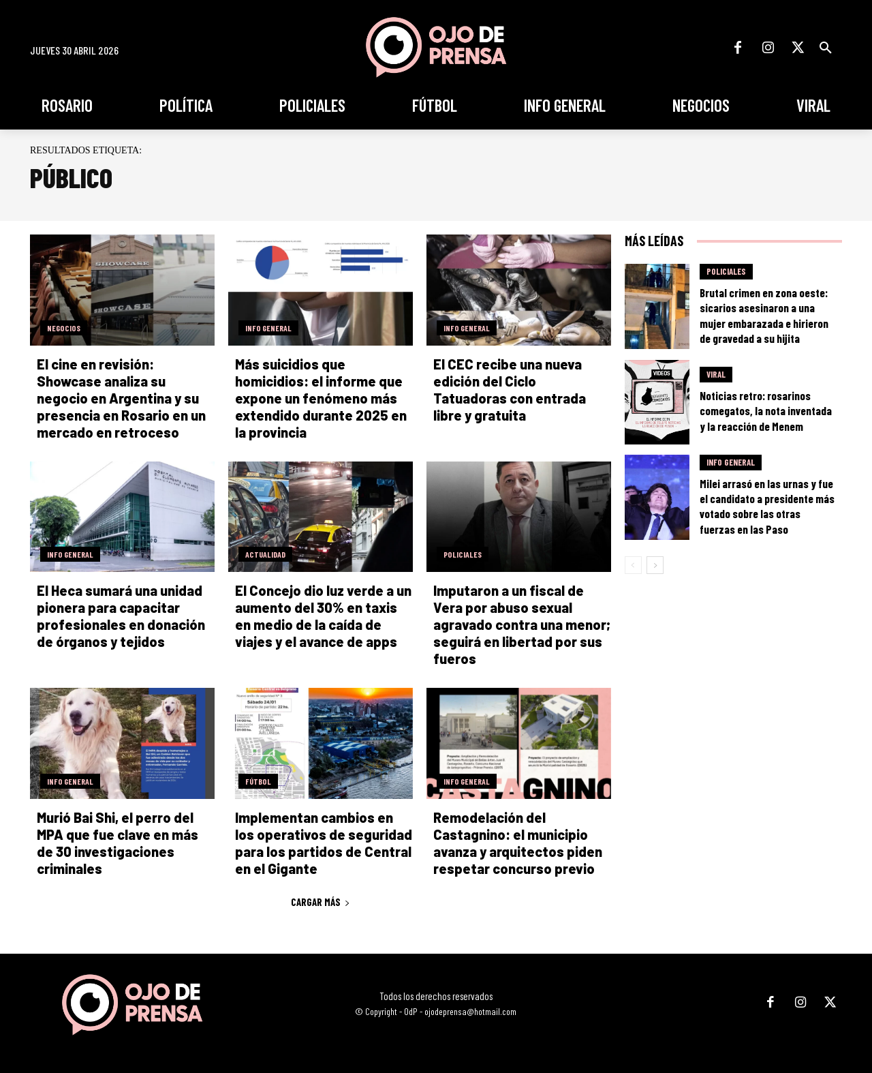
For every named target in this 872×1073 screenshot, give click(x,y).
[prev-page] (633, 565)
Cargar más (320, 902)
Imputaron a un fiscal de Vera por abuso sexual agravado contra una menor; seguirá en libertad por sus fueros (521, 624)
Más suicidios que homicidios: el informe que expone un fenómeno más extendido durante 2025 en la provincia (321, 398)
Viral (716, 374)
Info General (268, 328)
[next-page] (655, 565)
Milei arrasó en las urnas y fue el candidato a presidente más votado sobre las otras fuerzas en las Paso (767, 506)
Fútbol (258, 781)
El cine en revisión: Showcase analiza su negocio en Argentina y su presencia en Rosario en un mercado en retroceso (121, 398)
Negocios (63, 328)
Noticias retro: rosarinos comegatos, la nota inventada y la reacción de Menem (766, 410)
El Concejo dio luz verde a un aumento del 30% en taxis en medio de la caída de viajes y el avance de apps (323, 616)
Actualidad (265, 554)
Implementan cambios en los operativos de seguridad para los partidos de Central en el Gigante (323, 843)
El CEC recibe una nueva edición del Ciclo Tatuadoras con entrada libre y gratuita (509, 389)
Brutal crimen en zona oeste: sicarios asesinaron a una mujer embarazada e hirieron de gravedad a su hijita (764, 315)
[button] (825, 47)
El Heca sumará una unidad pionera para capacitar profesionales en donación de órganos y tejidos (121, 616)
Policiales (462, 554)
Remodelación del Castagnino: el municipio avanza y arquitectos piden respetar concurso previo (517, 843)
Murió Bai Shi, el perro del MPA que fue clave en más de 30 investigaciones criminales (117, 843)
